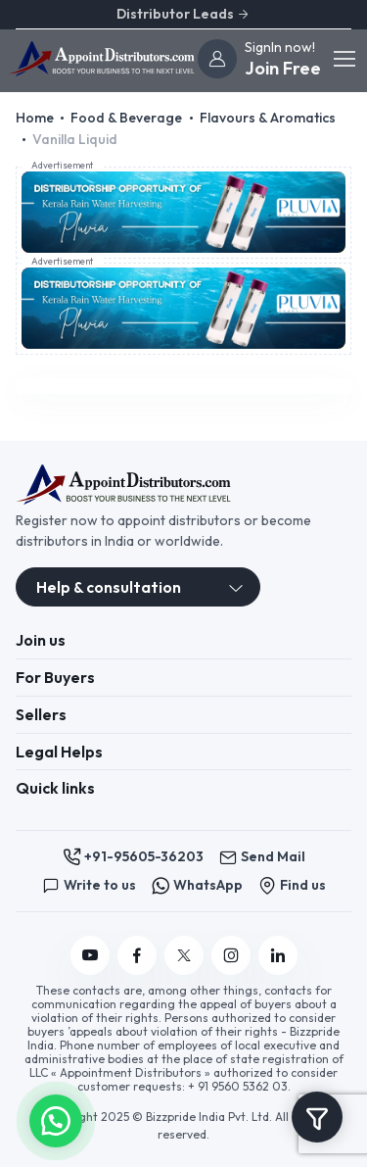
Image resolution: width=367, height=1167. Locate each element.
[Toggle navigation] (343, 58)
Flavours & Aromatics (268, 117)
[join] (217, 58)
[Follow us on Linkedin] (278, 955)
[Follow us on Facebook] (137, 955)
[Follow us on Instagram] (231, 955)
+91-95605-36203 (133, 857)
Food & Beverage (126, 117)
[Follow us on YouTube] (90, 955)
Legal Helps (59, 751)
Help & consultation (108, 587)
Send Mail (262, 857)
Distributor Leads (183, 14)
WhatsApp (197, 885)
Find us (292, 885)
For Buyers (55, 677)
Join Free (283, 68)
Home (35, 117)
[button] (55, 1119)
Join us (41, 640)
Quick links (55, 788)
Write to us (89, 885)
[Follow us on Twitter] (184, 955)
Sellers (41, 714)
